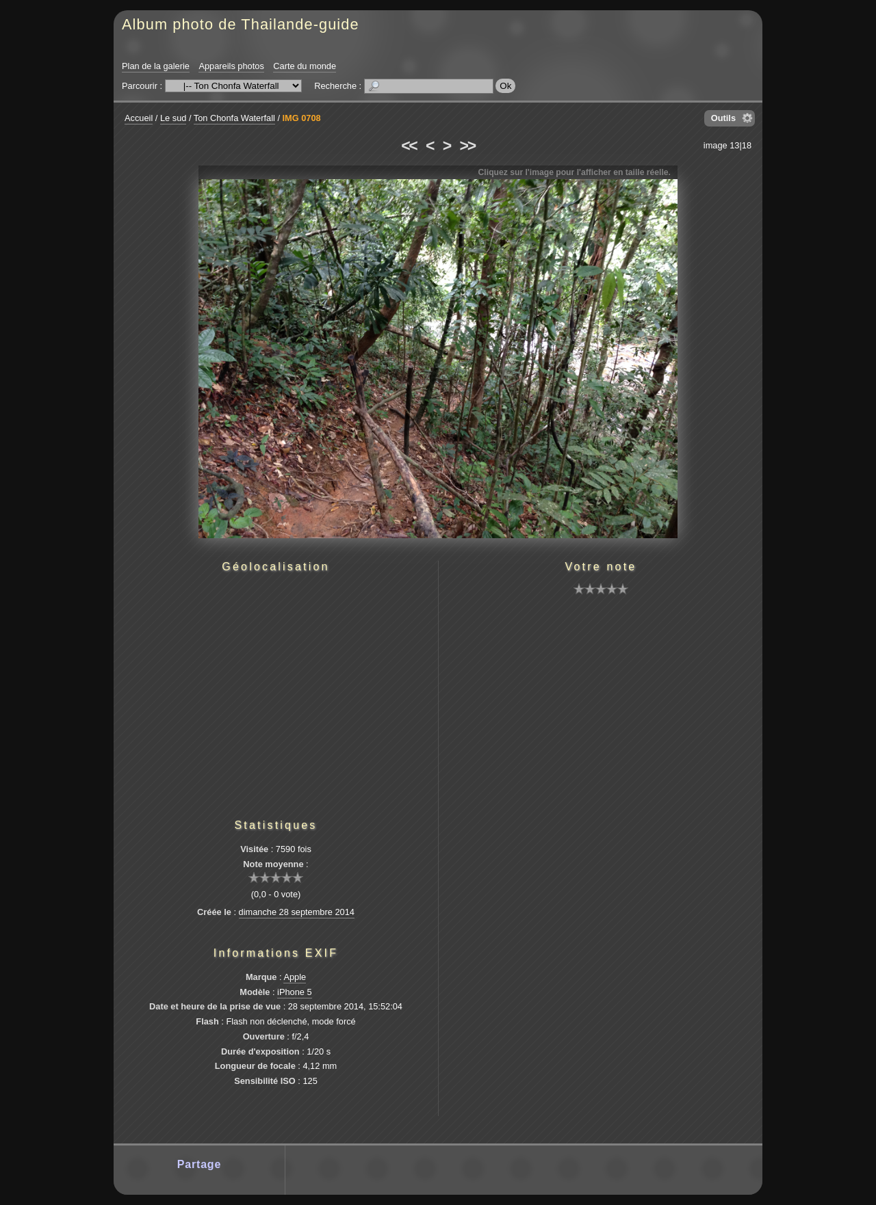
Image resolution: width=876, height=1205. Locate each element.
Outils (723, 118)
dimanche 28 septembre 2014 (297, 912)
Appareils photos (230, 66)
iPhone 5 (294, 992)
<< (408, 146)
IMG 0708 (302, 118)
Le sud (173, 118)
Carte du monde (304, 66)
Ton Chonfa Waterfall (234, 118)
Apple (294, 977)
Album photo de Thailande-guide (240, 24)
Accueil (139, 118)
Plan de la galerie (156, 66)
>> (467, 146)
